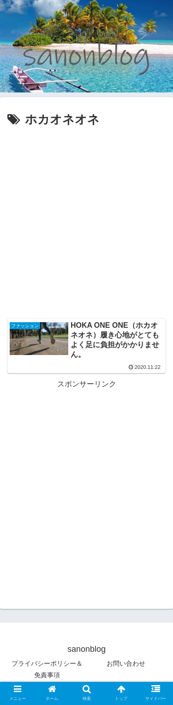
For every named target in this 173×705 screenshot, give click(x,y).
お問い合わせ (126, 663)
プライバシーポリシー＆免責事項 (47, 669)
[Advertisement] (86, 221)
